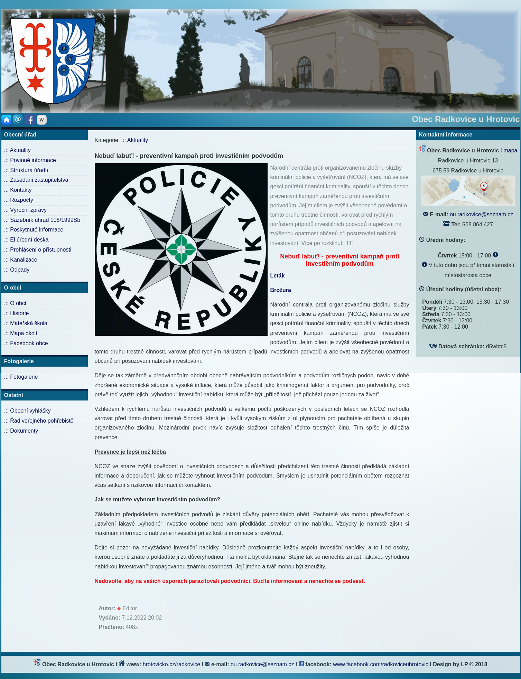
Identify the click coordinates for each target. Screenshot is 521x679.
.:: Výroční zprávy (25, 210)
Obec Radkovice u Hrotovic (466, 119)
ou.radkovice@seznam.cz (481, 214)
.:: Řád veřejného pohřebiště (39, 421)
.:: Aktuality (17, 150)
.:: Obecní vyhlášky (27, 411)
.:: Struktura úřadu (26, 170)
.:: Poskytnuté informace (34, 230)
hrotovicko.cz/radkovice (171, 664)
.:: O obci (15, 303)
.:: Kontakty (18, 190)
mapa (510, 150)
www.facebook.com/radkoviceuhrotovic (381, 664)
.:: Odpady (17, 270)
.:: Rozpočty (18, 200)
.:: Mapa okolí (20, 333)
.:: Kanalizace (20, 260)
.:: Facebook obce (26, 343)
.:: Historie (16, 313)
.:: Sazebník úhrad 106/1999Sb (42, 220)
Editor (129, 608)
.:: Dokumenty (21, 431)
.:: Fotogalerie (21, 377)
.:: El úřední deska (26, 240)
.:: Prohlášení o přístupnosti (38, 250)
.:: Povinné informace (30, 160)
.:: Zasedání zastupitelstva (36, 180)
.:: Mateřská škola (25, 323)
